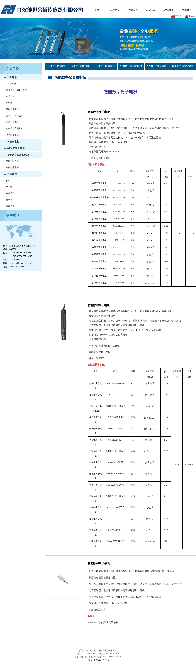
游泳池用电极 (12, 122)
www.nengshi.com (17, 266)
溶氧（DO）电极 (14, 115)
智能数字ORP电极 (80, 66)
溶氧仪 (9, 200)
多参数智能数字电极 (183, 66)
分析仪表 (12, 174)
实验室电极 (13, 141)
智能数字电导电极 (105, 66)
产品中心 (132, 10)
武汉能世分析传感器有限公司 (103, 650)
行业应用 (168, 10)
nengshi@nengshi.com (20, 263)
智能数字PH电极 (56, 66)
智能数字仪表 (12, 161)
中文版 (176, 16)
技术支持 (150, 10)
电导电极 (10, 96)
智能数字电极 (12, 167)
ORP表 (9, 187)
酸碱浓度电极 (12, 109)
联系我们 (186, 10)
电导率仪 (10, 193)
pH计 (8, 180)
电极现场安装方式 (14, 128)
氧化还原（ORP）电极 (16, 90)
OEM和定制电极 (16, 148)
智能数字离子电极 (157, 66)
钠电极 (9, 103)
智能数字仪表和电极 (18, 154)
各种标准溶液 (12, 135)
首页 (97, 10)
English (190, 16)
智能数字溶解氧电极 (131, 66)
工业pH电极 (11, 83)
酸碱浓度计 (11, 206)
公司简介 (114, 10)
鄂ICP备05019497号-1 (98, 660)
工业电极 (12, 77)
